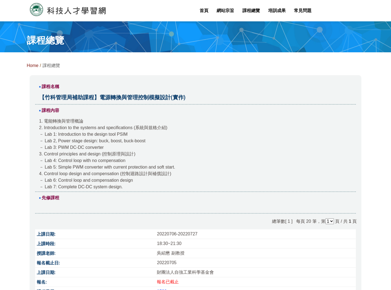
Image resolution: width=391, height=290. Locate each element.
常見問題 (302, 10)
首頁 (204, 10)
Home (33, 67)
